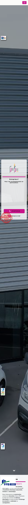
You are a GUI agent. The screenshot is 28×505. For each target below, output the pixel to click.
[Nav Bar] (24, 2)
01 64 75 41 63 (14, 211)
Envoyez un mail (14, 216)
